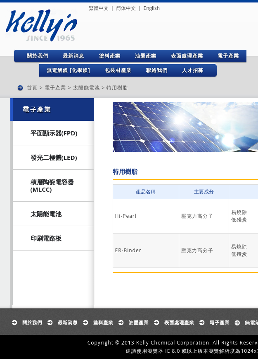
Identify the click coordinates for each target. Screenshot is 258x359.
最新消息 (73, 56)
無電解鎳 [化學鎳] (68, 70)
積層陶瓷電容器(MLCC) (52, 185)
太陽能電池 (86, 88)
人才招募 (193, 70)
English (151, 8)
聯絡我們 (157, 70)
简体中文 (126, 8)
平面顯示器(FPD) (54, 133)
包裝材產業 (118, 70)
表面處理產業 (187, 56)
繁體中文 (99, 8)
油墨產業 (145, 56)
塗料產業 (110, 56)
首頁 (32, 88)
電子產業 (228, 56)
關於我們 (37, 56)
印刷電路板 (46, 238)
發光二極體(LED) (54, 157)
